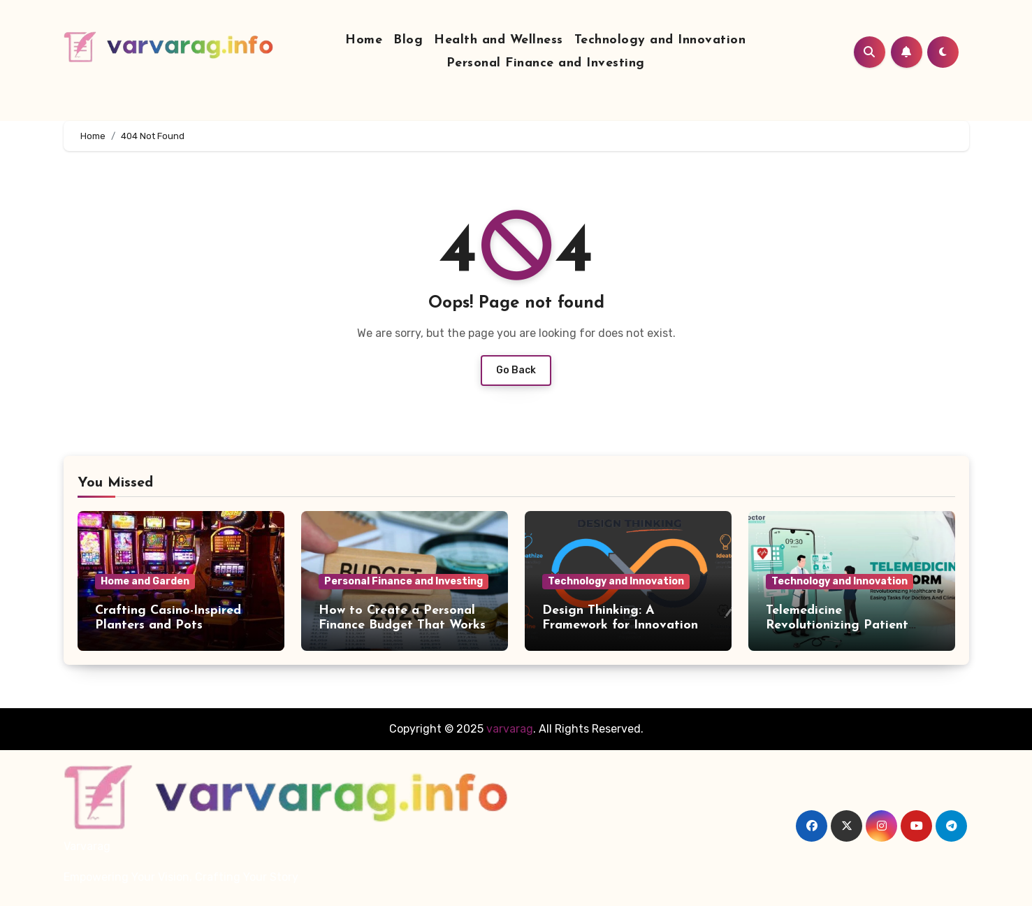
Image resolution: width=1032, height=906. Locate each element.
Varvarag (87, 846)
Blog (408, 40)
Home (363, 40)
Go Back (516, 370)
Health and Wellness (498, 40)
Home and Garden (145, 581)
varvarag (509, 728)
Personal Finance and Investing (545, 63)
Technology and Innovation (660, 40)
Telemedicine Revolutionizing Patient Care (837, 625)
